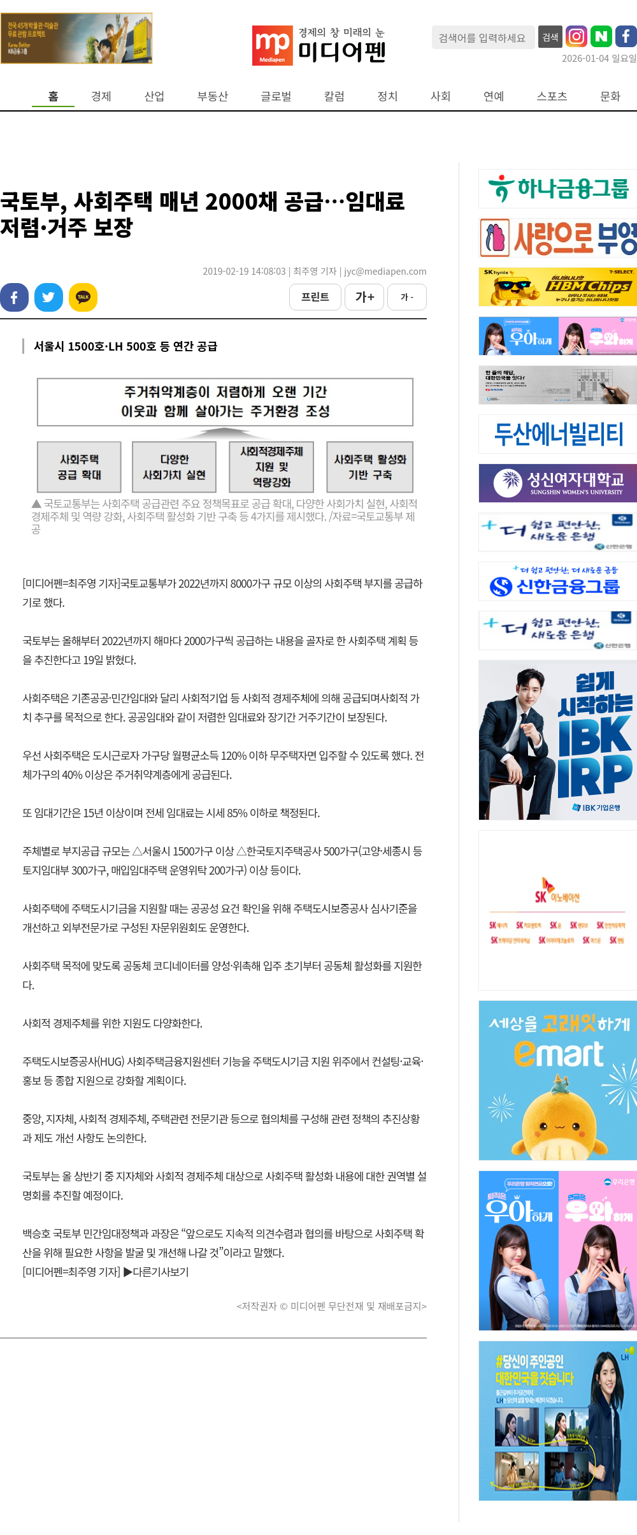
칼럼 (334, 96)
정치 (387, 96)
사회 (441, 96)
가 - (407, 297)
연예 (493, 96)
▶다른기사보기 (155, 1271)
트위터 (48, 297)
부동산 (213, 96)
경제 (101, 96)
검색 (550, 37)
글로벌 (276, 96)
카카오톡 (83, 297)
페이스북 (14, 297)
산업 (154, 96)
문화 (610, 96)
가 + (364, 296)
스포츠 (552, 96)
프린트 (315, 296)
